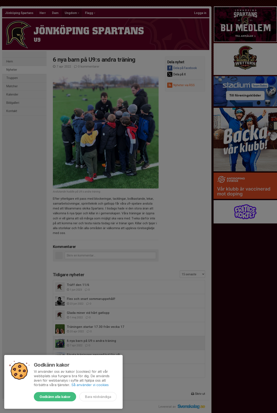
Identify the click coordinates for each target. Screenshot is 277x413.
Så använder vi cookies (90, 385)
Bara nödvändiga (98, 397)
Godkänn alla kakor (55, 397)
